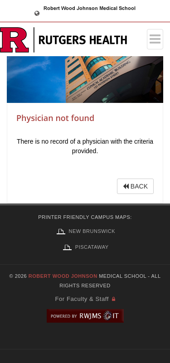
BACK (135, 186)
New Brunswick (85, 231)
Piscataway (84, 247)
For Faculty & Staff (81, 298)
